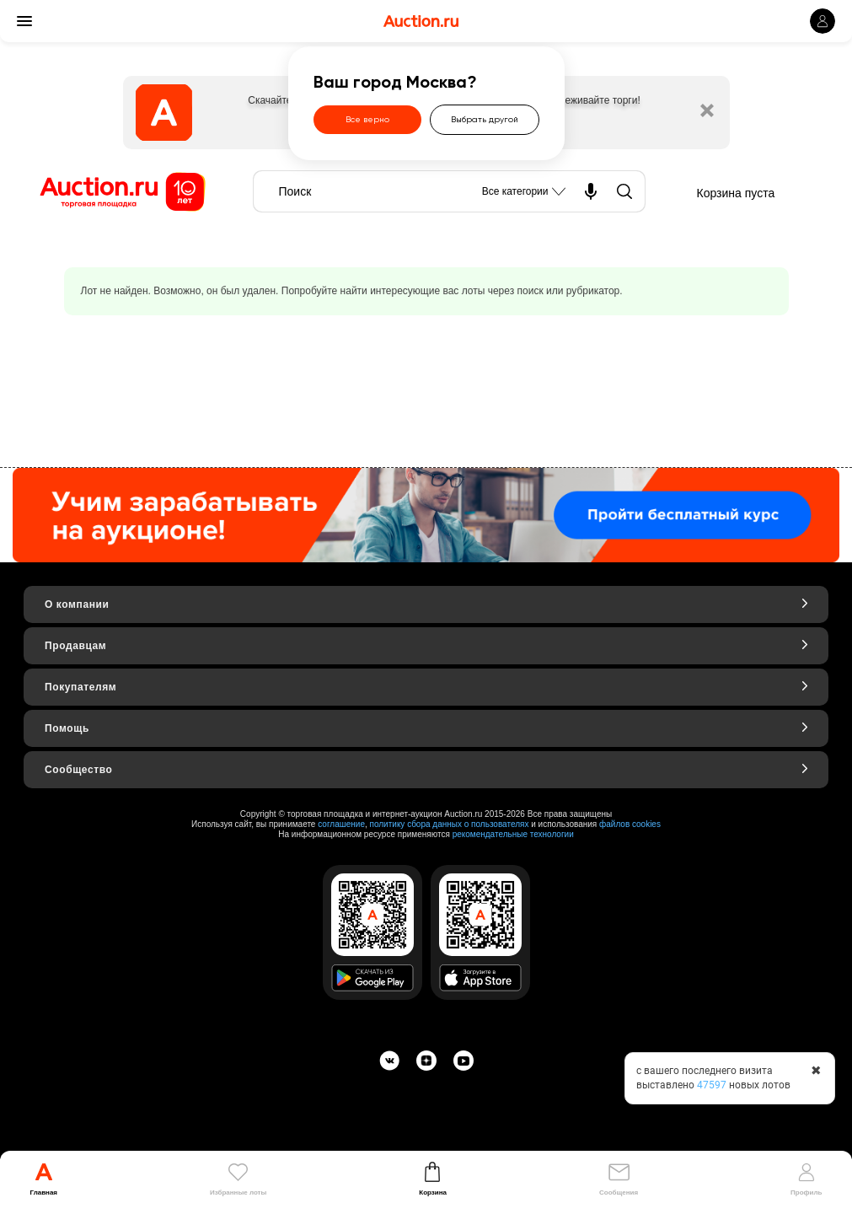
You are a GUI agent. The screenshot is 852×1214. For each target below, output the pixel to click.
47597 (711, 1085)
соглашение (341, 824)
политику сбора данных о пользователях (449, 824)
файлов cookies (630, 824)
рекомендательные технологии (513, 834)
